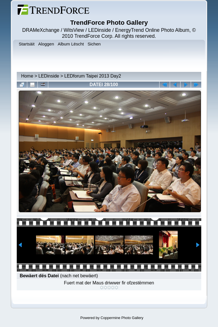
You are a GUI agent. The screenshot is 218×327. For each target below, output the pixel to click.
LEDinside (48, 76)
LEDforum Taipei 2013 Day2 (92, 76)
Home (27, 76)
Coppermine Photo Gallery (121, 318)
